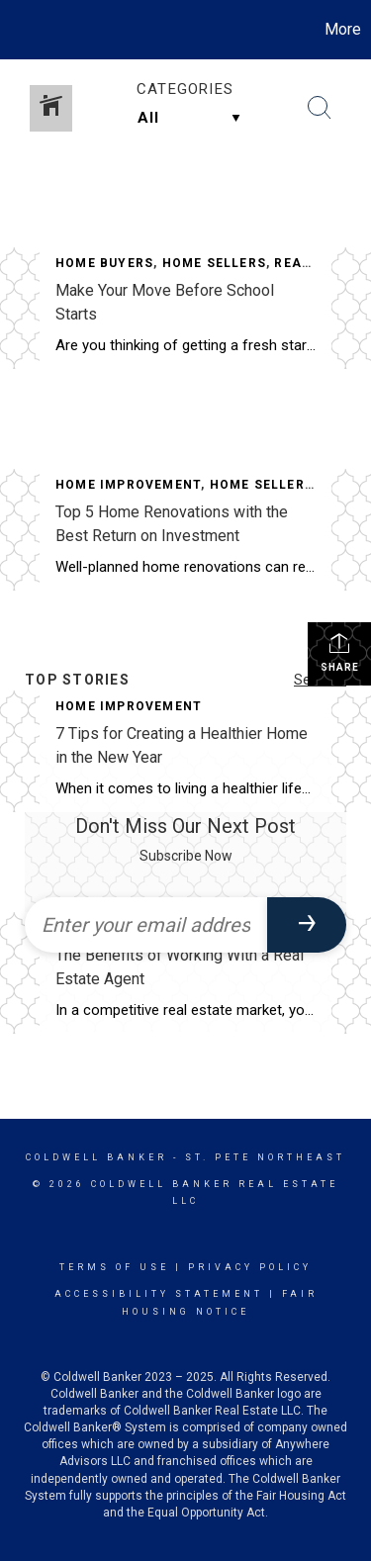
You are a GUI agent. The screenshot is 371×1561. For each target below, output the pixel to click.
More (343, 29)
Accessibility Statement (158, 1294)
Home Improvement (128, 485)
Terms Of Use (114, 1267)
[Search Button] (319, 108)
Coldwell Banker (96, 1157)
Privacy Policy (250, 1267)
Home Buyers (104, 263)
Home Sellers (214, 263)
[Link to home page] (18, 29)
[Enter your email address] (146, 925)
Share (340, 652)
